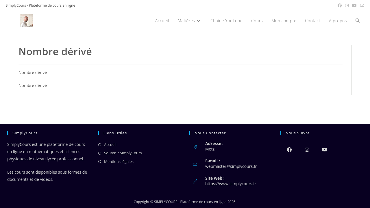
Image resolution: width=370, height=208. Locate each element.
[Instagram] (307, 149)
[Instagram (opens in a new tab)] (346, 5)
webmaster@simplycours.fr (231, 166)
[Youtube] (324, 149)
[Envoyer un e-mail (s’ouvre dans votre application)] (361, 5)
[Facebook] (289, 149)
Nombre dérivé (32, 72)
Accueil (110, 144)
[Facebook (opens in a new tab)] (339, 5)
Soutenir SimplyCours (123, 152)
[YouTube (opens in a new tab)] (354, 5)
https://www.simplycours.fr (230, 183)
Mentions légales (119, 161)
